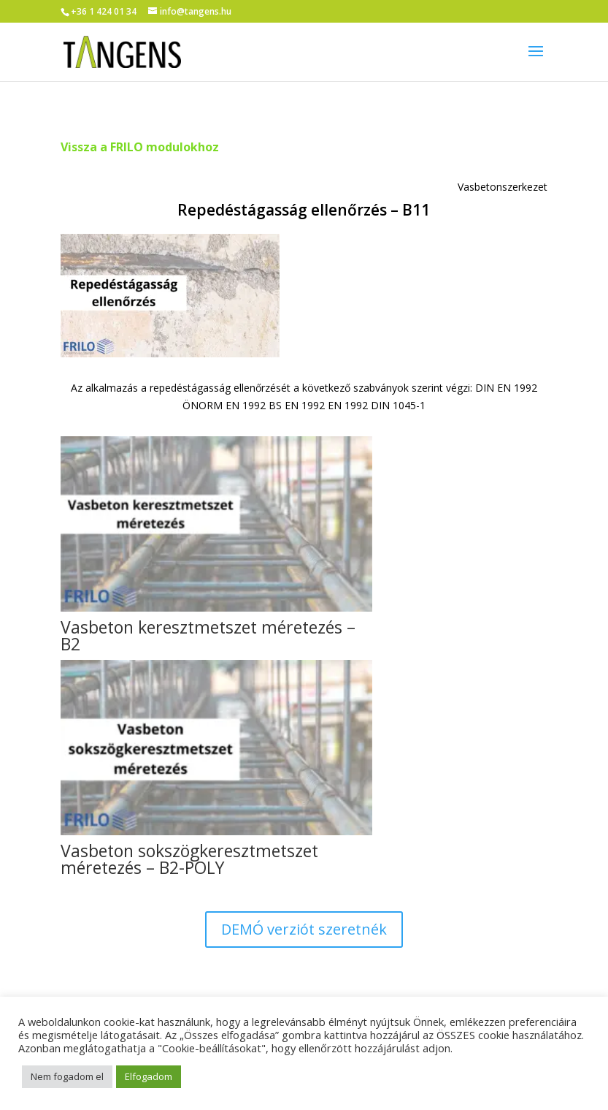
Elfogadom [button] (148, 1076)
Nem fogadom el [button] (67, 1076)
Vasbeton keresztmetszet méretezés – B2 (208, 635)
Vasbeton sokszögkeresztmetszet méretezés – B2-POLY (189, 859)
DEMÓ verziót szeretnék (304, 929)
